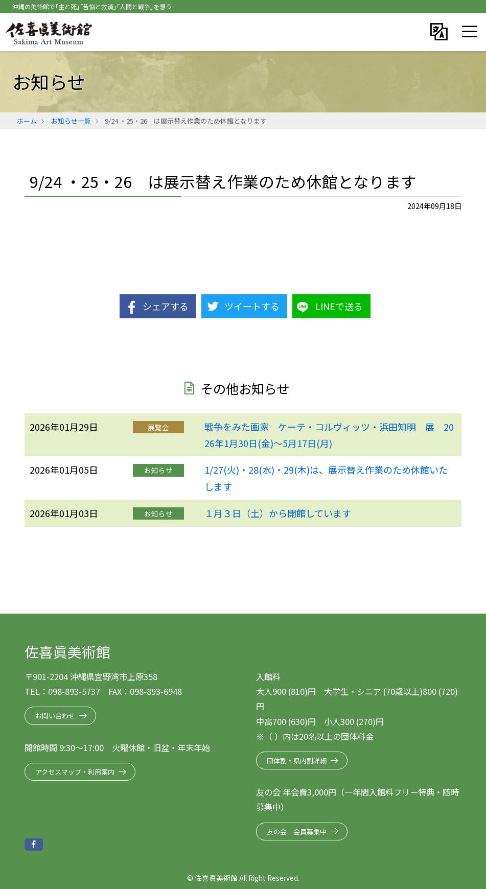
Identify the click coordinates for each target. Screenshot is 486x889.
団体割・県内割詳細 (297, 760)
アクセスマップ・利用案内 (74, 772)
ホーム (27, 121)
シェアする (166, 306)
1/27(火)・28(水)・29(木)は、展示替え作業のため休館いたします (326, 478)
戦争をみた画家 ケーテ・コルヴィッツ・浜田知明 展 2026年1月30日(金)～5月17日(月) (329, 435)
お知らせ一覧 (71, 121)
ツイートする (252, 306)
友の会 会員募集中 (297, 831)
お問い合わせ (55, 715)
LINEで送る (339, 306)
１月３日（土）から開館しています (277, 513)
